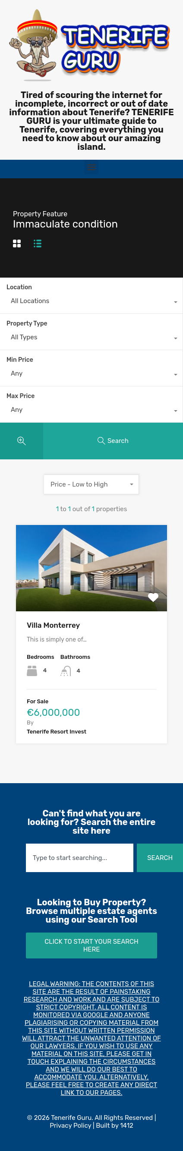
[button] (91, 167)
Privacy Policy (70, 1125)
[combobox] (91, 303)
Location (19, 287)
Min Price (19, 360)
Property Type (26, 323)
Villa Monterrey (53, 625)
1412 (126, 1125)
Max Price (20, 396)
